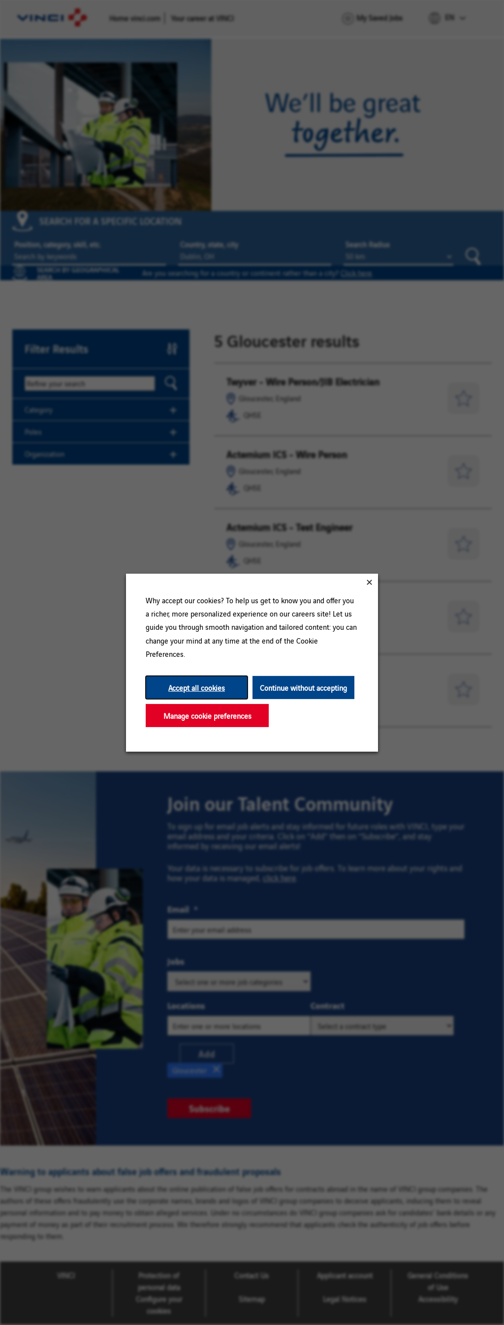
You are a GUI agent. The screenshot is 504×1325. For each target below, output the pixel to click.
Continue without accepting (303, 687)
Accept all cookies (196, 687)
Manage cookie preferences (207, 715)
